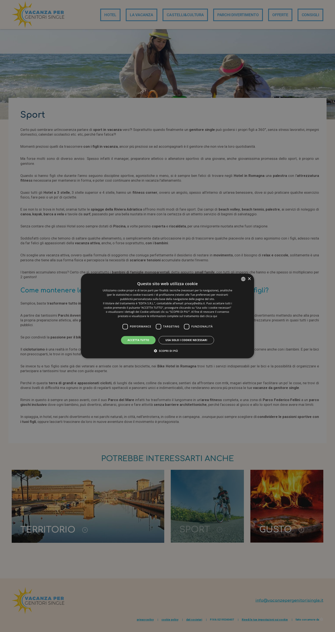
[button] (167, 351)
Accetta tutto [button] (138, 340)
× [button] (249, 278)
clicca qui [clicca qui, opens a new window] (211, 316)
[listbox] (243, 279)
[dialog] (167, 316)
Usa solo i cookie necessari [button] (186, 340)
